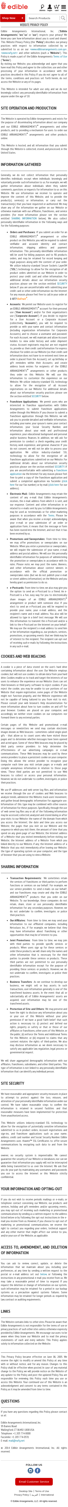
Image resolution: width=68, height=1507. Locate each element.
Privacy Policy (21, 1494)
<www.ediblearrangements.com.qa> (48, 49)
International (47, 1494)
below (43, 1274)
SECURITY (62, 283)
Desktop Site (25, 1491)
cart (57, 8)
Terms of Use (60, 56)
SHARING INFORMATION (24, 218)
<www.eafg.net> (9, 53)
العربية (35, 1494)
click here (54, 484)
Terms (51, 515)
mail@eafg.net (17, 1440)
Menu (63, 10)
